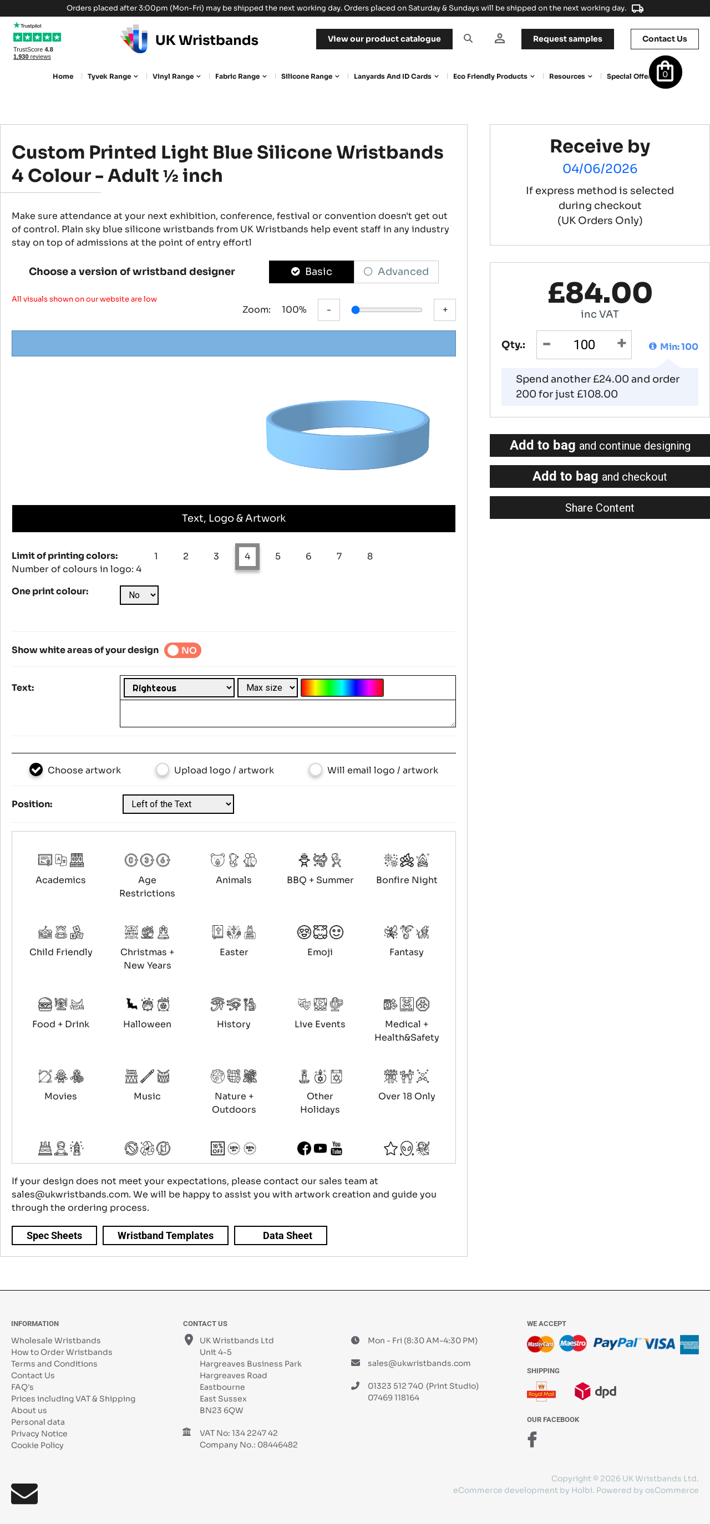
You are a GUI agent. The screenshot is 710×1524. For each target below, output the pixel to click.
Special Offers (631, 76)
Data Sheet (287, 1235)
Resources (567, 76)
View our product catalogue (384, 39)
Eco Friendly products (490, 76)
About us (29, 1410)
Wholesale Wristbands (56, 1340)
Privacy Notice (39, 1434)
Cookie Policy (37, 1445)
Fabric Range (237, 76)
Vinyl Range (173, 76)
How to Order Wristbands (62, 1352)
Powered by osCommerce (647, 1490)
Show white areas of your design (85, 650)
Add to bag (600, 445)
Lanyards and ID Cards (393, 76)
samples (567, 39)
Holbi (581, 1490)
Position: (32, 804)
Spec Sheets (54, 1235)
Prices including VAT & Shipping (73, 1399)
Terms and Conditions (54, 1364)
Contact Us (33, 1375)
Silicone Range (306, 76)
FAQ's (22, 1387)
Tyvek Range (109, 76)
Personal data (38, 1422)
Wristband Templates (166, 1235)
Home (63, 76)
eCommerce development (505, 1490)
